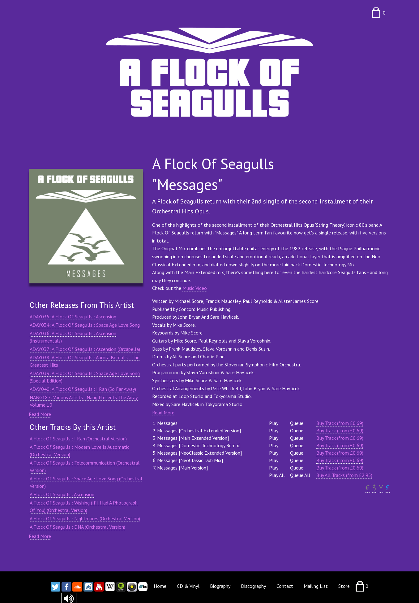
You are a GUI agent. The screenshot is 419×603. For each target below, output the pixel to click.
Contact (284, 586)
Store (344, 586)
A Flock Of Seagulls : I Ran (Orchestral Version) (78, 438)
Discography (253, 586)
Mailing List (316, 586)
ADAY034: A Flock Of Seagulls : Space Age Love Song (85, 325)
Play (273, 423)
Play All (277, 475)
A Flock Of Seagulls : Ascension (62, 494)
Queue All (300, 475)
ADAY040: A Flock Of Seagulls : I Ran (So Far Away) (83, 389)
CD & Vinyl (188, 586)
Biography (220, 586)
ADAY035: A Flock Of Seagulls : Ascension (73, 316)
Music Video (194, 288)
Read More (40, 414)
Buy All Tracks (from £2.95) (344, 475)
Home (160, 586)
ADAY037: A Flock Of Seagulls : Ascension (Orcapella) (85, 349)
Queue (296, 423)
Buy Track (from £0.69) (339, 423)
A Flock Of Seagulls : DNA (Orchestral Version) (77, 527)
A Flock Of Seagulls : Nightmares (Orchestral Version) (85, 518)
